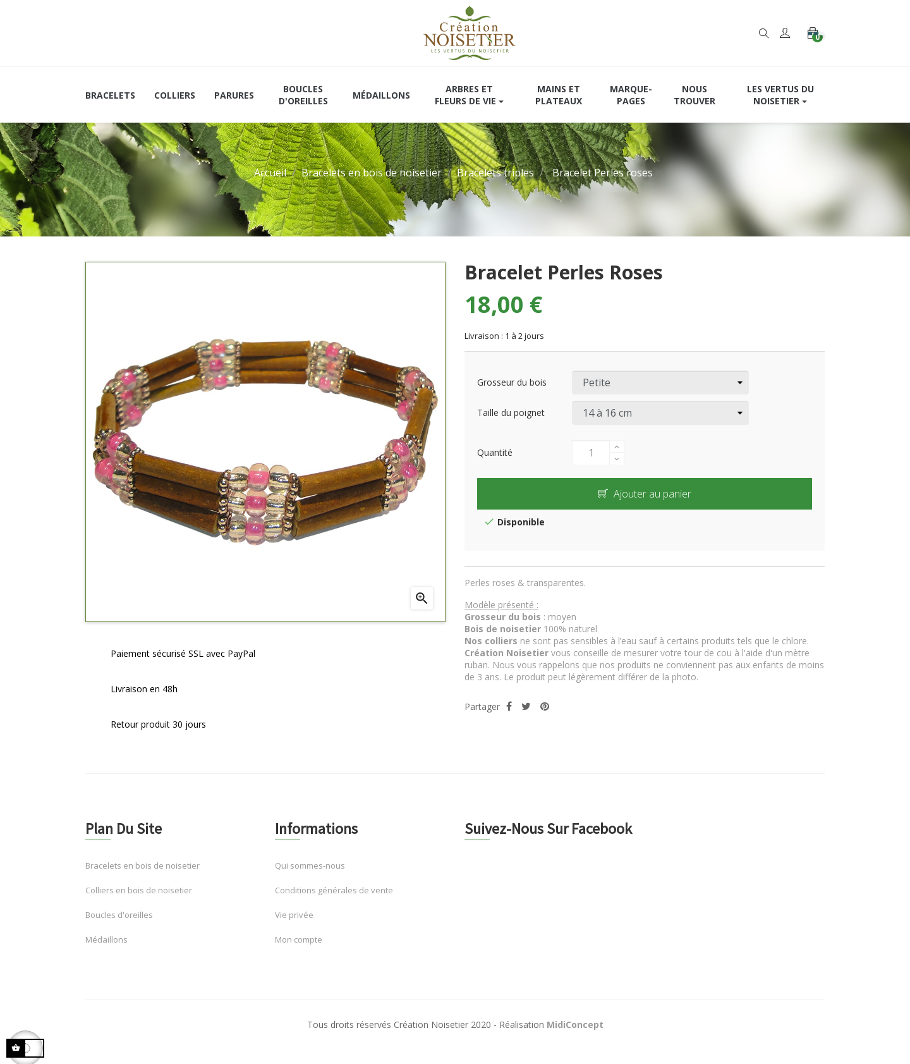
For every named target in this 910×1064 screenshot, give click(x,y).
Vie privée (294, 928)
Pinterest (544, 720)
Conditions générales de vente (334, 904)
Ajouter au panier (644, 507)
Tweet (526, 720)
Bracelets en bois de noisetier (142, 879)
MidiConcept (575, 1038)
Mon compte (298, 953)
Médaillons (106, 953)
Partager (509, 720)
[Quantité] (591, 466)
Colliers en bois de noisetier (138, 904)
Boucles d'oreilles (119, 928)
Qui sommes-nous (310, 879)
